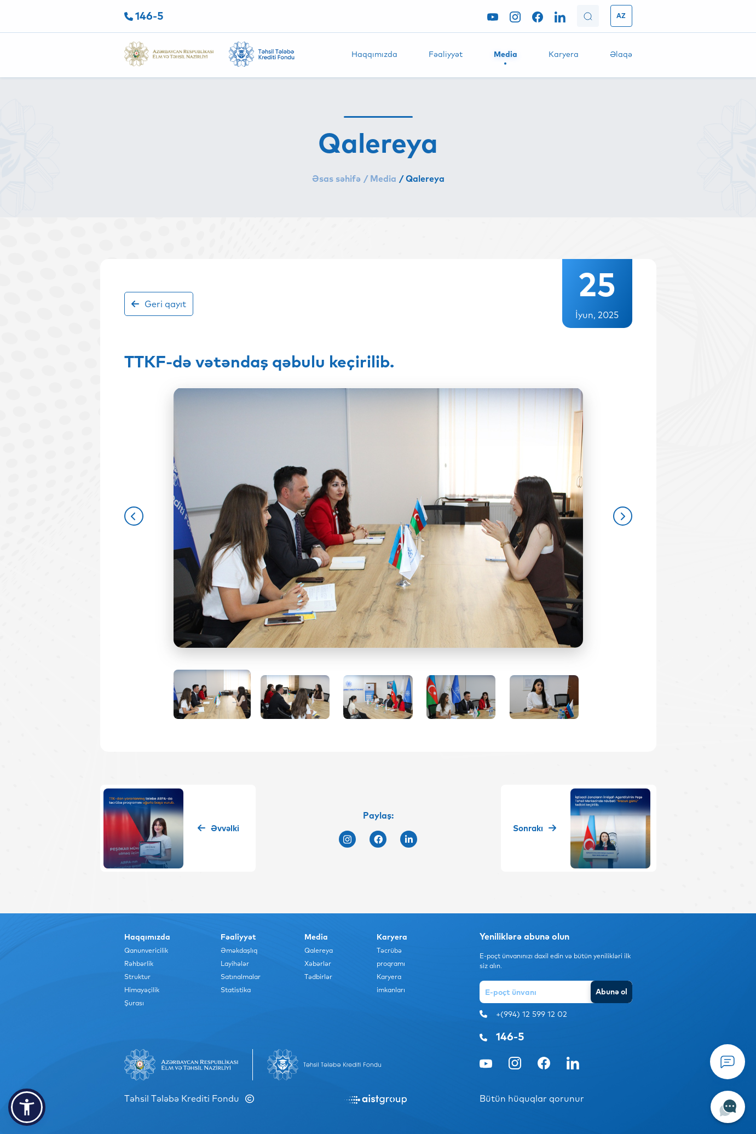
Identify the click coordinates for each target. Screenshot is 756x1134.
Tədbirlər (318, 976)
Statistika (236, 990)
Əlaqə (621, 54)
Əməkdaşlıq (239, 950)
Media (505, 54)
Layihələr (235, 963)
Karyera (564, 54)
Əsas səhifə (336, 178)
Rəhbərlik (138, 963)
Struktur (137, 976)
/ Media (379, 178)
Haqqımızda (374, 54)
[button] (133, 516)
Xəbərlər (317, 963)
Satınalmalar (241, 976)
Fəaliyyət (446, 54)
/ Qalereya (422, 178)
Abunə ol (611, 992)
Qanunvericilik (146, 950)
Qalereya (318, 950)
